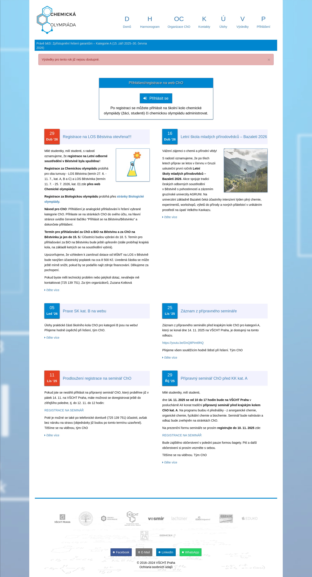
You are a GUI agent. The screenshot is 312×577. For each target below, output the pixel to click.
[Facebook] (121, 552)
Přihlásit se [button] (155, 98)
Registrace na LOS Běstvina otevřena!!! (97, 137)
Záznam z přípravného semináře (209, 311)
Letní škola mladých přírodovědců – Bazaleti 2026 (224, 137)
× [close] (269, 59)
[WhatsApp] (190, 552)
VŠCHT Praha (165, 562)
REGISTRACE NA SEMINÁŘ (64, 410)
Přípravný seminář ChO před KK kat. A (214, 378)
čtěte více (51, 290)
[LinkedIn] (166, 552)
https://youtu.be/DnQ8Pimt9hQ (183, 343)
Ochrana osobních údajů (156, 567)
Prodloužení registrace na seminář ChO (97, 378)
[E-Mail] (144, 552)
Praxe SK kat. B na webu (84, 311)
